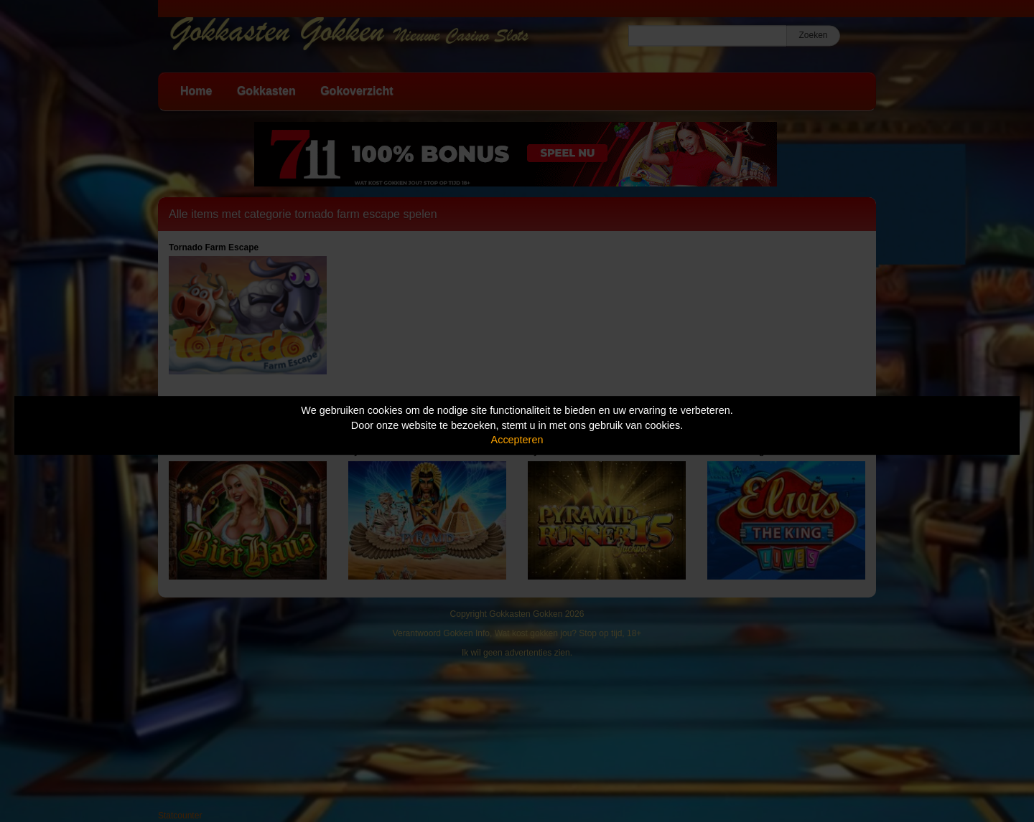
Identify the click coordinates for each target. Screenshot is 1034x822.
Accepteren (517, 439)
